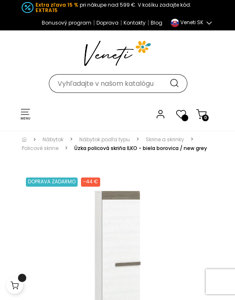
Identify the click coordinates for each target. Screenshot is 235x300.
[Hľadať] (118, 83)
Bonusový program (66, 22)
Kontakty (135, 22)
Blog (156, 22)
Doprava (107, 22)
